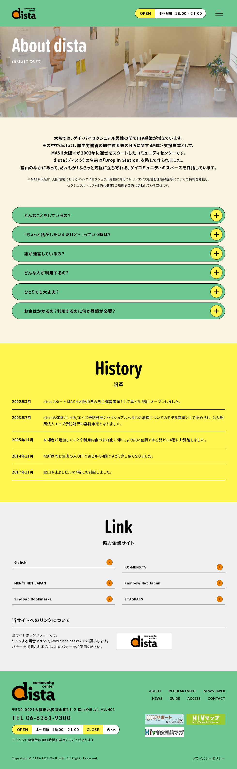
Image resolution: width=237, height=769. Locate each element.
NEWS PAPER (214, 686)
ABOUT (151, 686)
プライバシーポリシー (208, 753)
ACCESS (193, 693)
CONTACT (216, 693)
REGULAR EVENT (180, 686)
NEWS (155, 693)
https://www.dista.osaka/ (60, 656)
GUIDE (173, 693)
